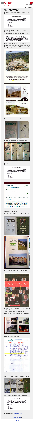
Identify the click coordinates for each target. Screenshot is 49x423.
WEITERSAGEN (19, 417)
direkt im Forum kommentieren (18, 413)
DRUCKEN (14, 417)
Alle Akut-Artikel (16, 420)
